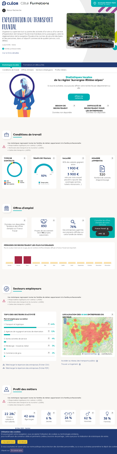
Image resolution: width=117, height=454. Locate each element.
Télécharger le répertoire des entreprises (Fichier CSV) (27, 365)
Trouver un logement (69, 364)
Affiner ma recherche (79, 97)
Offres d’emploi (27, 70)
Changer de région (104, 4)
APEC (100, 234)
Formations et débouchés (33, 65)
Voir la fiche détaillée (10, 53)
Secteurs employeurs (44, 70)
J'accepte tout (8, 442)
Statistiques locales (10, 65)
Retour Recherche (14, 10)
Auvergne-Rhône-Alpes (107, 2)
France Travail (100, 229)
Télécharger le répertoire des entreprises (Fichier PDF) (27, 368)
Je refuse (22, 442)
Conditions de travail (10, 70)
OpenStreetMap (90, 354)
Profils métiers (60, 70)
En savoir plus (16, 450)
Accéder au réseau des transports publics (78, 361)
